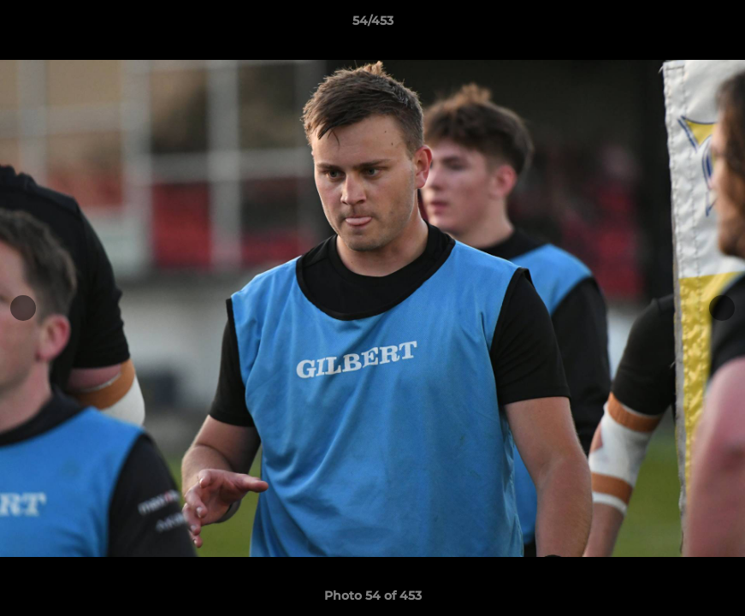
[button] (714, 25)
